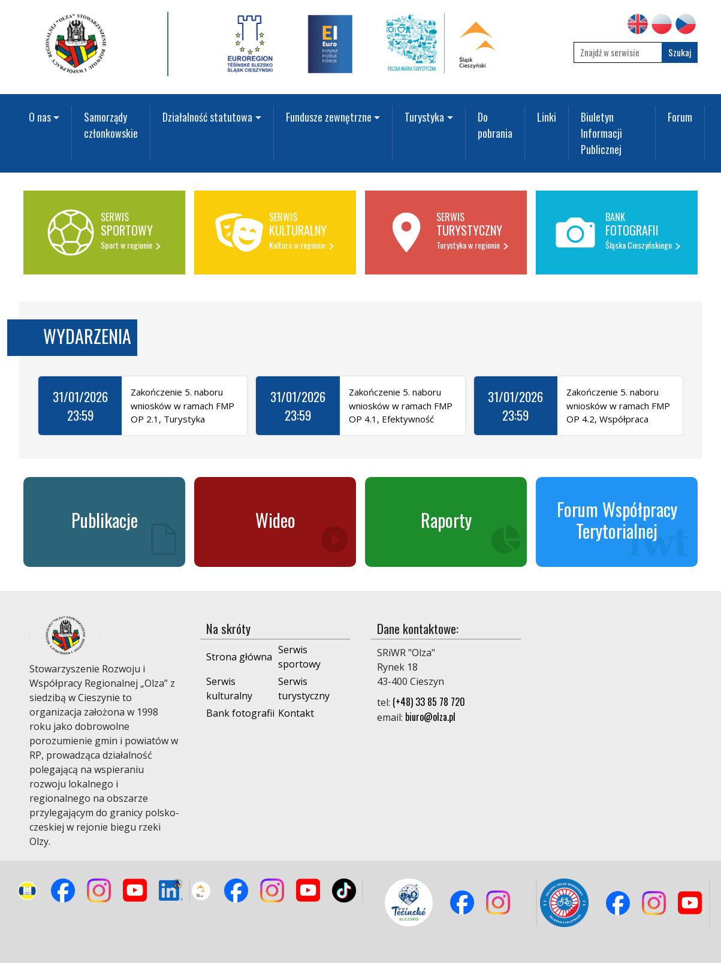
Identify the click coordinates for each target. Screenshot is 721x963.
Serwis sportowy (299, 657)
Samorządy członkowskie (111, 125)
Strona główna (239, 656)
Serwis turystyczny (304, 688)
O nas (40, 117)
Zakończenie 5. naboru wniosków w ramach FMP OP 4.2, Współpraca (618, 405)
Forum (680, 117)
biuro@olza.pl (430, 717)
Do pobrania (495, 125)
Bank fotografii (240, 713)
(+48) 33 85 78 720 (429, 702)
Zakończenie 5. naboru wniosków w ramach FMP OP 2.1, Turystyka (182, 405)
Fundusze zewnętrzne (329, 117)
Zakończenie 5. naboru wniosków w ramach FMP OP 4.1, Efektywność (400, 405)
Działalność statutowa (207, 117)
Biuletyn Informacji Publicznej (601, 133)
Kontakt (296, 713)
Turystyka (424, 117)
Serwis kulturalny (229, 688)
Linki (546, 117)
